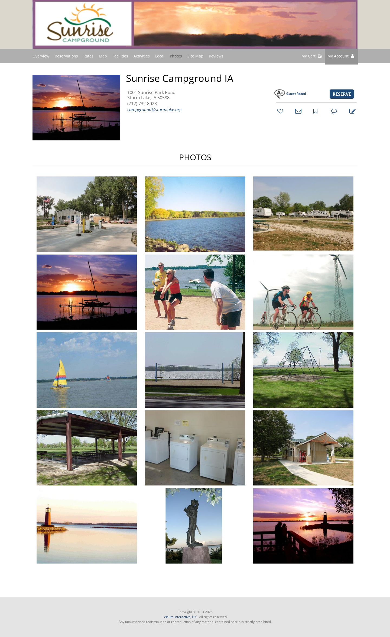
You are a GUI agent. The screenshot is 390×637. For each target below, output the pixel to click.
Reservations (66, 56)
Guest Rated (296, 93)
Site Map (195, 56)
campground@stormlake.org (154, 109)
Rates (88, 56)
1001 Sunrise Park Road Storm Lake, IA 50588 (151, 95)
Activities (142, 56)
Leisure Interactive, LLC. (180, 617)
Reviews (216, 56)
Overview (40, 56)
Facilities (120, 56)
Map (103, 56)
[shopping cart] (312, 57)
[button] (341, 57)
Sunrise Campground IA (179, 78)
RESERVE (342, 94)
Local (159, 56)
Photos (176, 56)
